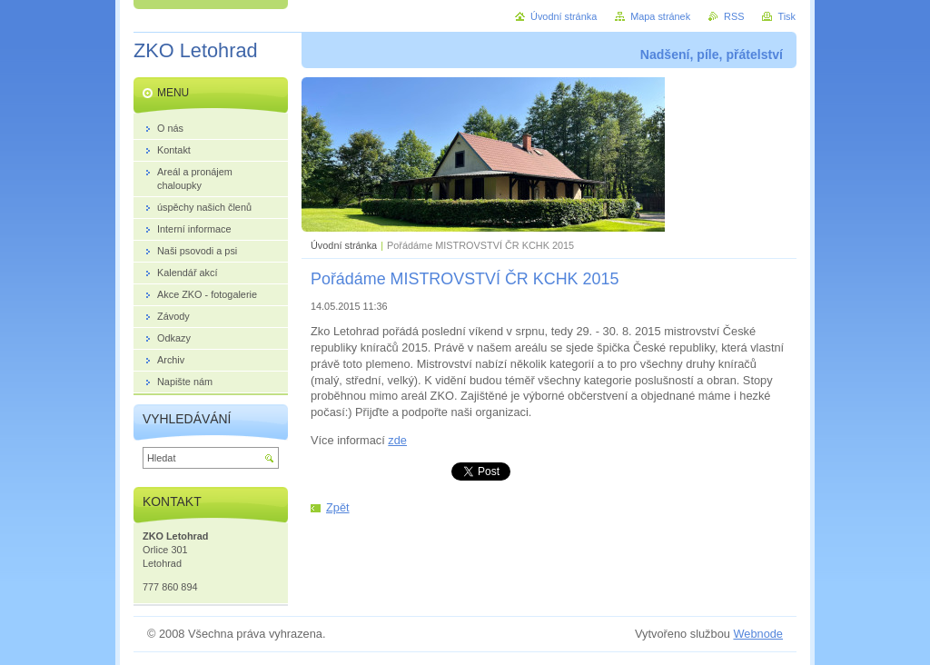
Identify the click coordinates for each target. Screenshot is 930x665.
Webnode (758, 633)
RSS (734, 16)
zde (397, 440)
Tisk (786, 16)
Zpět (338, 507)
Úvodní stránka (344, 245)
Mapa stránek (660, 16)
